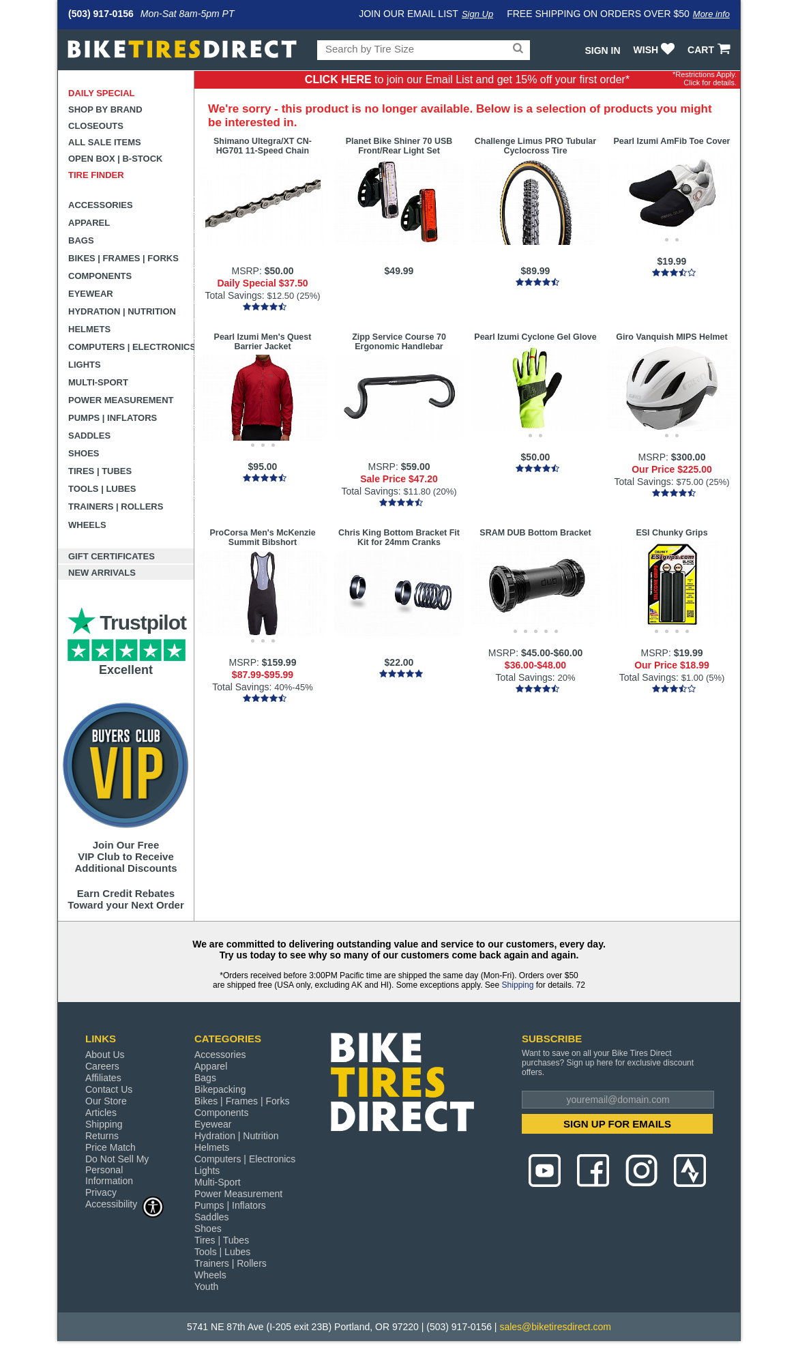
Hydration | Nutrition (122, 311)
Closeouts (95, 126)
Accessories (100, 205)
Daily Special (101, 93)
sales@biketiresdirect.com (555, 1326)
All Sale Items (104, 142)
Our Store (106, 1101)
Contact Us (108, 1089)
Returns (102, 1135)
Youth (206, 1286)
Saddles (89, 435)
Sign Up (477, 14)
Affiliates (103, 1077)
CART (710, 49)
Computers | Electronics (131, 347)
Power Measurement (121, 400)
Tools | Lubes (102, 489)
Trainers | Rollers (115, 506)
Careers (102, 1066)
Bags (81, 240)
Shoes (84, 453)
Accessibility (124, 1203)
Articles (101, 1112)
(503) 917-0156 (101, 13)
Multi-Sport (98, 382)
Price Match (110, 1147)
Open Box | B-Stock (115, 158)
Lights (84, 364)
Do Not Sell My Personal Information (117, 1169)
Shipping (518, 985)
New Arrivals (102, 573)
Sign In (602, 50)
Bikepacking (220, 1089)
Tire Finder (96, 175)
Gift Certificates (111, 556)
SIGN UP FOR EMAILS (617, 1124)
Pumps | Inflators (112, 418)
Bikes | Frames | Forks (123, 258)
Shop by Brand (105, 109)
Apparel (89, 223)
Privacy (101, 1192)
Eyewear (90, 294)
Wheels (87, 525)
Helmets (89, 329)
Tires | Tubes (100, 471)
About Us (105, 1054)
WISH (656, 49)
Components (100, 276)
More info (711, 14)
